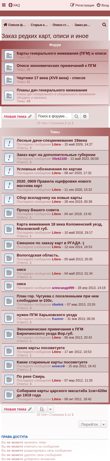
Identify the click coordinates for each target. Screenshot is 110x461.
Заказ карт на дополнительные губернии (56, 154)
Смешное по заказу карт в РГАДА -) (50, 243)
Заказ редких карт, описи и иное (45, 36)
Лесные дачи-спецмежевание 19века (52, 140)
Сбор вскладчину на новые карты (49, 197)
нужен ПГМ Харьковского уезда (47, 315)
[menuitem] (14, 5)
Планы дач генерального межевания (52, 90)
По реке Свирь (31, 376)
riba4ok (57, 304)
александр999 (63, 288)
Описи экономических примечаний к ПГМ (56, 65)
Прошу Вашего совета (38, 210)
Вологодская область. (38, 255)
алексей (58, 366)
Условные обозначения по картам (49, 169)
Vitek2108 (59, 158)
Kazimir (58, 318)
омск (21, 269)
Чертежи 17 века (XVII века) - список (51, 78)
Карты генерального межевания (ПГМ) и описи (61, 53)
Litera (56, 144)
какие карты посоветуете (41, 348)
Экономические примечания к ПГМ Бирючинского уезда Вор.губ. (50, 331)
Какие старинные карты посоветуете (52, 362)
